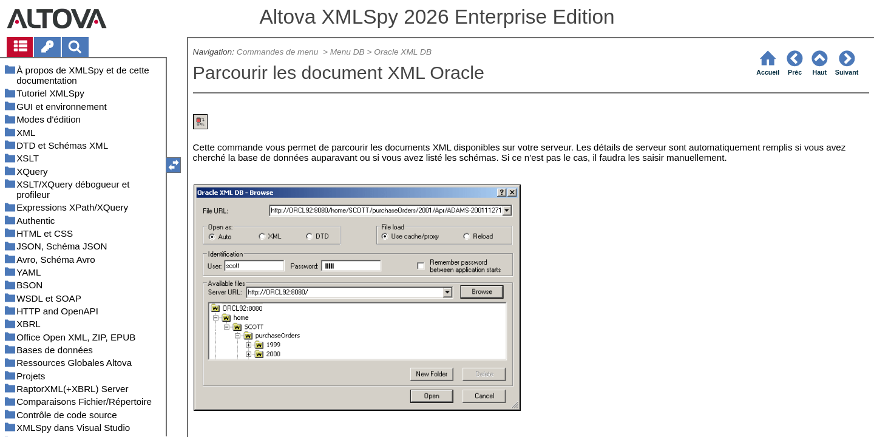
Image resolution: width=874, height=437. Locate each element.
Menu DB (347, 51)
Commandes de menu (278, 51)
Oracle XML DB (403, 51)
